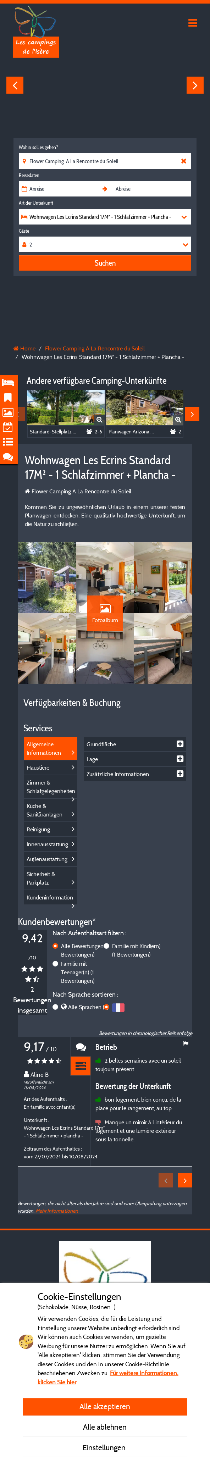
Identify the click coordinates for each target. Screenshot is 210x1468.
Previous (14, 85)
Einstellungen (105, 1447)
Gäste (24, 231)
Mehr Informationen (56, 1211)
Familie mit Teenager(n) (77, 972)
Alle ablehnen (105, 1426)
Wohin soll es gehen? (38, 147)
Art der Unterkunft (36, 203)
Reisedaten (29, 175)
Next (195, 85)
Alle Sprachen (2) (88, 1006)
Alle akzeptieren (104, 1406)
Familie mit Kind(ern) (136, 950)
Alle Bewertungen (85, 950)
